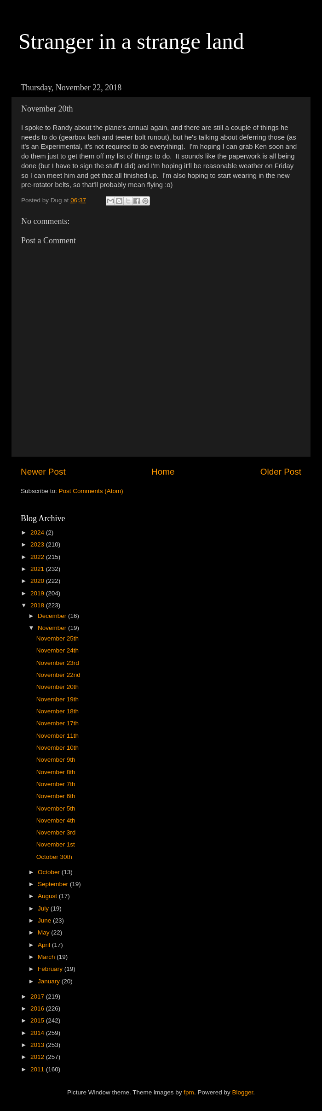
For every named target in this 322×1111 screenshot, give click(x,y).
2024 (38, 532)
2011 (38, 1069)
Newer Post (43, 471)
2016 (38, 1008)
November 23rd (57, 662)
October (50, 872)
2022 (38, 556)
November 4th (55, 820)
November (53, 627)
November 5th (55, 808)
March (47, 956)
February (51, 968)
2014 (38, 1032)
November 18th (57, 711)
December (53, 615)
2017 (38, 996)
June (45, 920)
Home (162, 471)
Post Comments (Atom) (91, 491)
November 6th (55, 796)
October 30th (54, 856)
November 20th (57, 686)
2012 (38, 1056)
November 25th (57, 638)
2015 (38, 1020)
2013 (38, 1044)
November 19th (57, 699)
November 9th (55, 759)
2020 (38, 580)
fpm (189, 1092)
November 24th (57, 650)
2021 (38, 568)
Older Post (280, 471)
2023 (38, 544)
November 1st (55, 844)
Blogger (242, 1092)
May (44, 932)
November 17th (57, 723)
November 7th (55, 784)
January (50, 981)
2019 (38, 593)
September (54, 884)
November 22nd (58, 674)
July (44, 908)
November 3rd (56, 832)
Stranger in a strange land (131, 41)
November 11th (57, 735)
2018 (38, 605)
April (45, 944)
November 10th (57, 747)
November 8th (55, 772)
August (48, 896)
